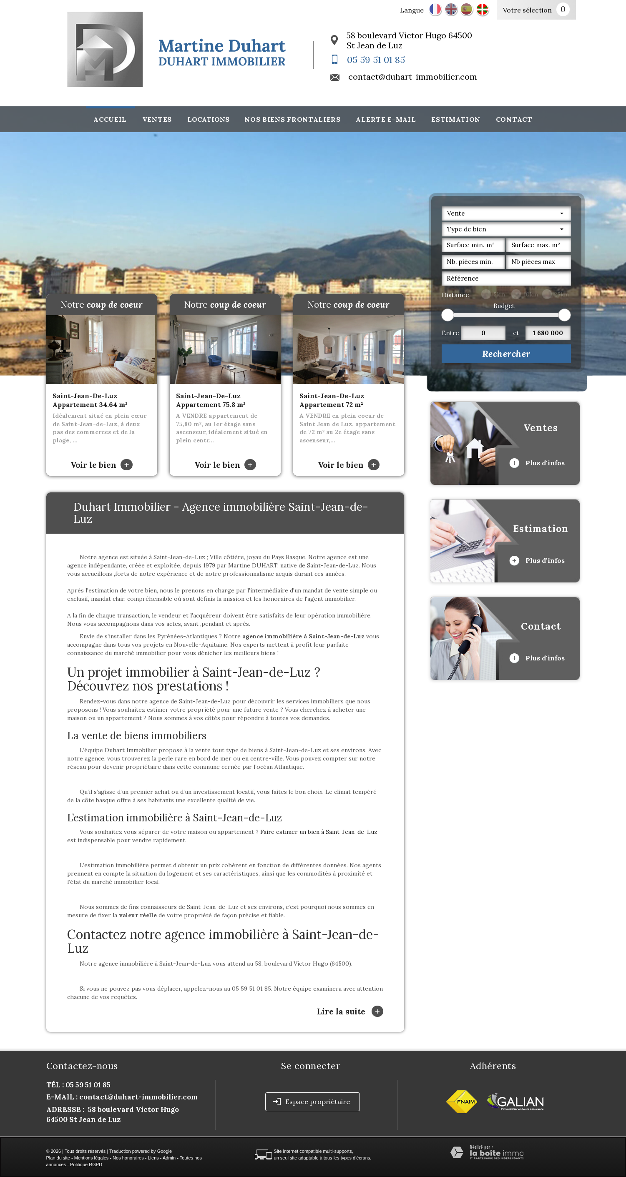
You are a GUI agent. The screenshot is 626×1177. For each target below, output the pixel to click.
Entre (450, 333)
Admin (169, 1157)
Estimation (455, 119)
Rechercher (506, 353)
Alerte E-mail (386, 119)
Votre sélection (527, 10)
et (516, 333)
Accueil (110, 119)
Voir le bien (101, 465)
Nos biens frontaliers (292, 119)
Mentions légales (91, 1157)
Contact (514, 119)
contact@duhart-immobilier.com (412, 76)
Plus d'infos (537, 463)
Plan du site (58, 1157)
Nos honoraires (128, 1157)
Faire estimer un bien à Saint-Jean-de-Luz (318, 832)
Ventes (157, 119)
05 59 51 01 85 (376, 59)
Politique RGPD (86, 1164)
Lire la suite (350, 1011)
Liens (153, 1157)
